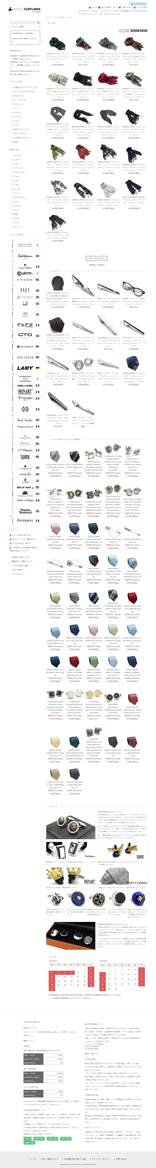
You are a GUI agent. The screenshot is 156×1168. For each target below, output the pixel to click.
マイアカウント (138, 4)
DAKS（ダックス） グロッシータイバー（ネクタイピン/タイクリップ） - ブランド (83, 420)
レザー (16, 185)
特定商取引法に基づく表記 (75, 1159)
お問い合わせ (125, 7)
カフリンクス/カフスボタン (25, 91)
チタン (16, 164)
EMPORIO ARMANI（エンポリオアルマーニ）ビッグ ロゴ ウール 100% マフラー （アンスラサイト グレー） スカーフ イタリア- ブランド (57, 129)
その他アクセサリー (22, 138)
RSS (14, 570)
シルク (16, 218)
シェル (16, 181)
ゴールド (17, 155)
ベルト (16, 121)
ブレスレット (19, 104)
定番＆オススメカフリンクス (25, 87)
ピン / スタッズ (20, 100)
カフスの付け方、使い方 (21, 543)
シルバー (17, 160)
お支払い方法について (21, 557)
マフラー (70, 17)
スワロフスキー (20, 197)
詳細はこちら (28, 1035)
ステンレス (18, 168)
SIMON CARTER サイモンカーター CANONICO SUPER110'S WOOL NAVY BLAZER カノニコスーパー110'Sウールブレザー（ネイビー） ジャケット (57, 298)
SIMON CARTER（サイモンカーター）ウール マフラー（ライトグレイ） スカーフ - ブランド (108, 202)
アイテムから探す (59, 17)
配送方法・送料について (22, 561)
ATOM (19, 570)
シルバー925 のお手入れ (21, 535)
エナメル (17, 206)
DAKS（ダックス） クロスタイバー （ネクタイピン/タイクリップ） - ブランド (108, 301)
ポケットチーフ (20, 133)
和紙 (16, 214)
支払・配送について (108, 7)
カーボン (17, 189)
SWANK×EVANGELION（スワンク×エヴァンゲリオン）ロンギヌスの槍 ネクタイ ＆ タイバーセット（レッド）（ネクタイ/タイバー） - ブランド (57, 340)
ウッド (16, 210)
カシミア (17, 227)
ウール (16, 223)
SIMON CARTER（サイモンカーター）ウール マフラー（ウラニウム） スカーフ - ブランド (57, 235)
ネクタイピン (19, 96)
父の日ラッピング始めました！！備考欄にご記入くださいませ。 (25, 65)
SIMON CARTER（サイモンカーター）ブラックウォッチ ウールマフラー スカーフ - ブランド (133, 167)
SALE (16, 142)
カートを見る (140, 7)
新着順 (143, 31)
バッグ (16, 125)
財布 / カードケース (22, 129)
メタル (16, 176)
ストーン (17, 193)
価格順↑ (135, 31)
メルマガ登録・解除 (20, 566)
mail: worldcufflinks (92, 1046)
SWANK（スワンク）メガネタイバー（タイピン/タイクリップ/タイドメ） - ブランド (133, 301)
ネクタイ (17, 112)
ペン (16, 108)
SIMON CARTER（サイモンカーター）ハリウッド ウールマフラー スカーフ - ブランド (83, 202)
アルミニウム (19, 172)
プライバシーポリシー (101, 1159)
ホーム (93, 7)
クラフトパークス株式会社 (94, 1044)
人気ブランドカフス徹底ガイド (24, 539)
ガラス (16, 202)
